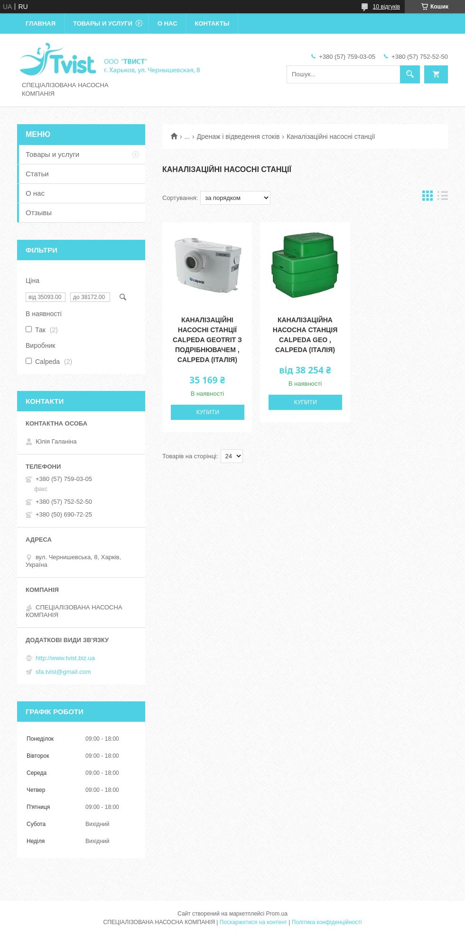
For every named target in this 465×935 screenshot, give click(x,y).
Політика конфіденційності (327, 922)
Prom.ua (277, 913)
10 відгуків (386, 6)
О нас (167, 23)
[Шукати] (410, 74)
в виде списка (442, 198)
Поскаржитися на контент (253, 922)
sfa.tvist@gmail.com (63, 671)
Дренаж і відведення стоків (238, 136)
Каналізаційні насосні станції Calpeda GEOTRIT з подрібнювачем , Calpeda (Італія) (207, 339)
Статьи (37, 174)
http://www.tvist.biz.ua (65, 658)
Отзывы (39, 213)
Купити (207, 412)
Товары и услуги (102, 23)
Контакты (212, 23)
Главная (41, 23)
